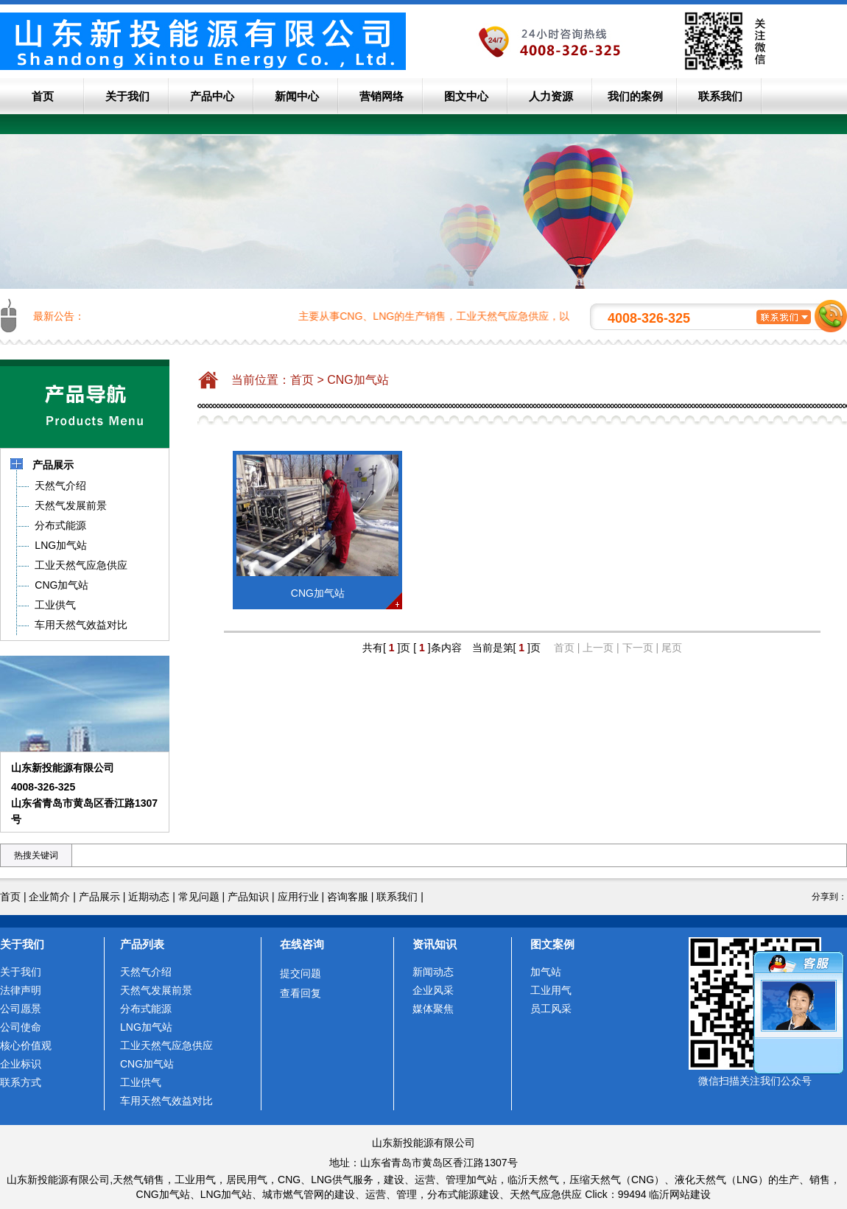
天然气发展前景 (156, 990)
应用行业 (298, 897)
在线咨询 (302, 944)
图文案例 (552, 944)
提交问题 (300, 973)
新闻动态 (433, 972)
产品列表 (142, 944)
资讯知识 (434, 944)
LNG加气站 (146, 1027)
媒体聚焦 (433, 1008)
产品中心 (212, 96)
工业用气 (551, 990)
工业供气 (140, 1082)
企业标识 (20, 1064)
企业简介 (49, 897)
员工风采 (551, 1008)
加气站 (545, 972)
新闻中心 (297, 96)
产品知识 (248, 897)
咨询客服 (347, 897)
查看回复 (300, 993)
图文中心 (466, 96)
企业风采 (433, 990)
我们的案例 (635, 96)
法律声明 (20, 990)
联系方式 (20, 1082)
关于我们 (127, 96)
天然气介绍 (146, 972)
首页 (43, 96)
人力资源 (551, 96)
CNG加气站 (358, 380)
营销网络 (381, 96)
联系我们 (720, 96)
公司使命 (20, 1027)
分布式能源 (146, 1008)
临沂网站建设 (680, 1194)
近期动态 (148, 897)
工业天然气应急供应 (166, 1045)
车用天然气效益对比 (166, 1101)
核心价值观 (26, 1045)
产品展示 (99, 897)
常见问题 (198, 897)
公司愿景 (20, 1008)
